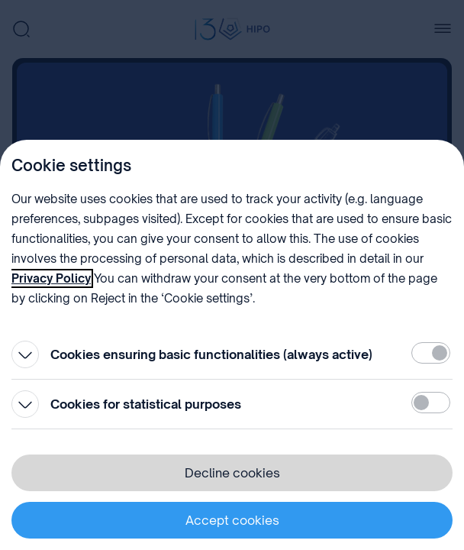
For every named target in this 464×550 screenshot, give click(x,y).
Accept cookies (232, 520)
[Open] (25, 354)
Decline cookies (232, 472)
